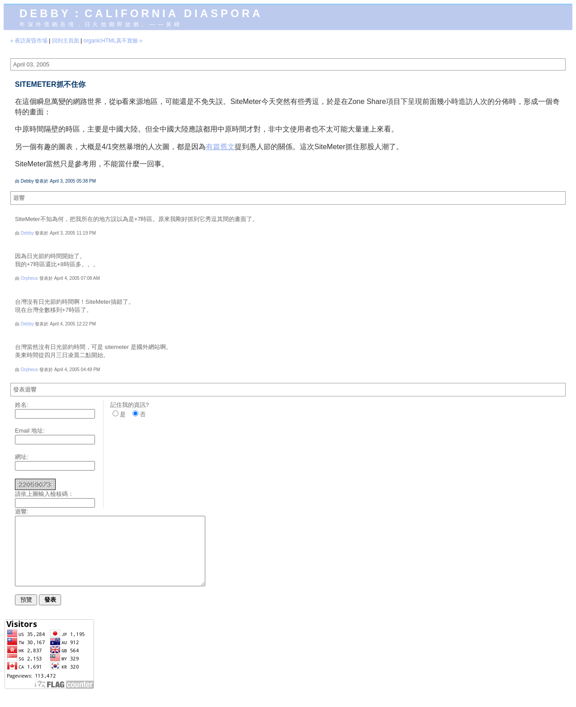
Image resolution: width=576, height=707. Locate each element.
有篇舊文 (220, 147)
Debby (27, 233)
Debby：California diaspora (141, 13)
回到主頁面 (65, 41)
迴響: (21, 511)
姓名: (21, 404)
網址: (21, 456)
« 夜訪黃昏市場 (28, 41)
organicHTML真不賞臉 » (113, 41)
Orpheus (29, 278)
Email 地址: (30, 430)
